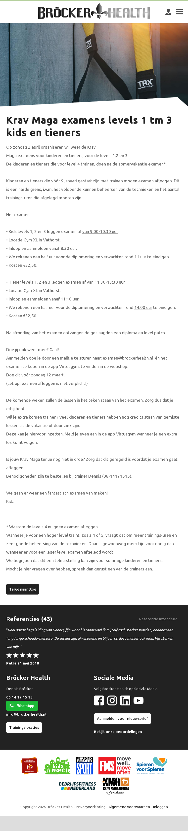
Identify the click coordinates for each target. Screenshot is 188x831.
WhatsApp (25, 705)
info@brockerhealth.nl (26, 714)
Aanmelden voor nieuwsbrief (122, 718)
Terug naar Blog (22, 589)
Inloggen (160, 807)
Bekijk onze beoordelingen (118, 732)
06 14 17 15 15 (19, 697)
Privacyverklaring (90, 807)
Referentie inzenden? (158, 619)
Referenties (23, 619)
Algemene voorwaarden (129, 807)
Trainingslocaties (24, 727)
